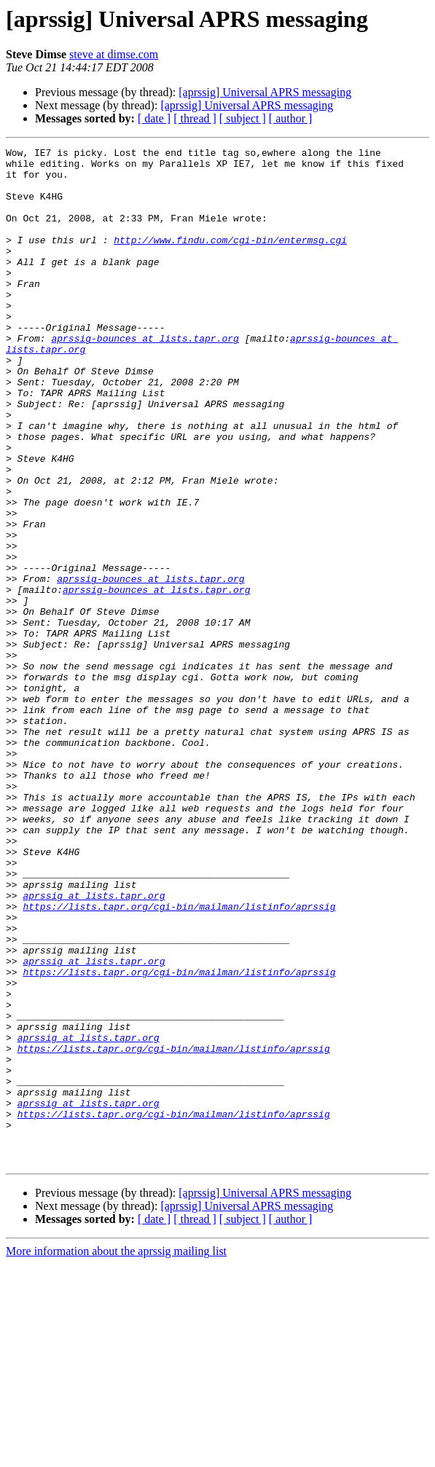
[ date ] (154, 118)
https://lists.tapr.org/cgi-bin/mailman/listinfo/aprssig (179, 1059)
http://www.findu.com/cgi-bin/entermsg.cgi (230, 259)
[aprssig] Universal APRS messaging (265, 92)
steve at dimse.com (113, 54)
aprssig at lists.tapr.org (94, 1046)
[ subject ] (242, 118)
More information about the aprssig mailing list (116, 1454)
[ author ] (291, 118)
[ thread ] (194, 118)
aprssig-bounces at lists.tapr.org (144, 377)
